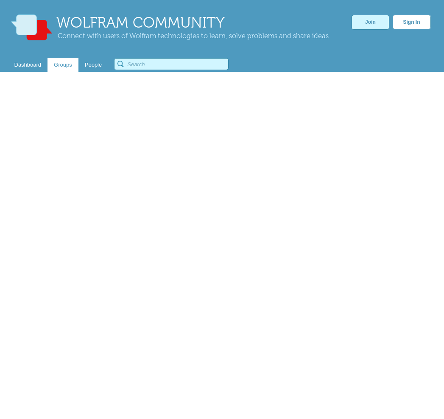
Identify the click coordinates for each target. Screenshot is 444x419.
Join (370, 22)
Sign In (411, 22)
